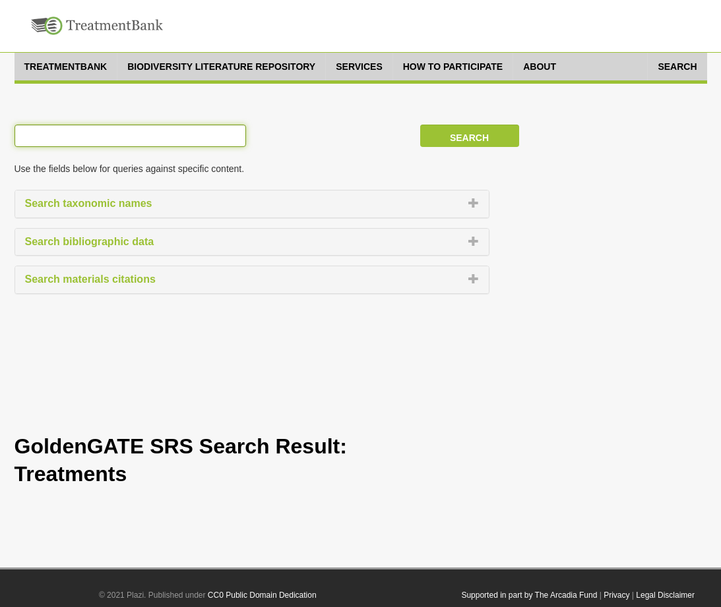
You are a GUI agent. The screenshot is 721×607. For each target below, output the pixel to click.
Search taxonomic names (88, 203)
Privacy (616, 595)
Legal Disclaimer (665, 595)
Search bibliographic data (89, 241)
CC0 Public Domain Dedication (262, 595)
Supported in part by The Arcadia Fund (529, 595)
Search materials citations (90, 279)
